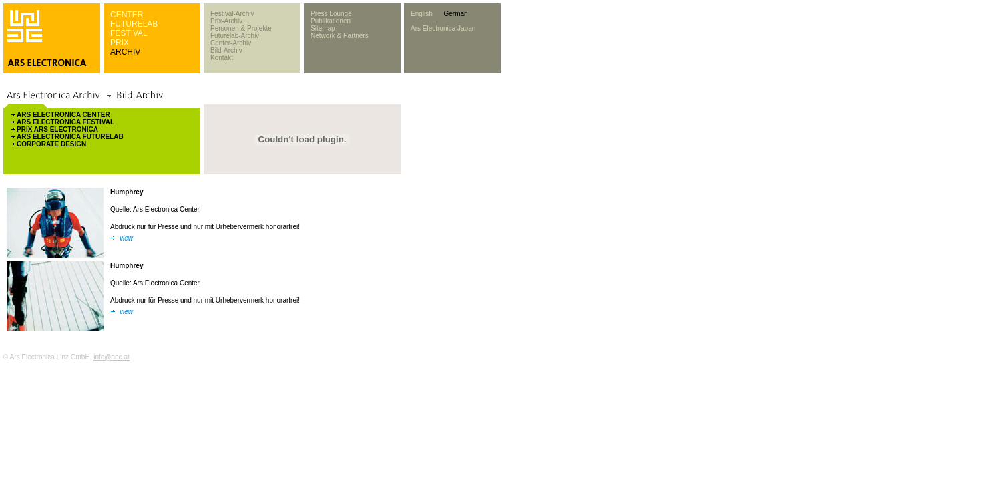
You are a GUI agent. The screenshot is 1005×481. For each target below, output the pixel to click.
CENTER (126, 14)
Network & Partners (340, 35)
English (422, 13)
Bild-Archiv (226, 50)
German (455, 13)
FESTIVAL (129, 33)
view (126, 238)
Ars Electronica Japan (443, 28)
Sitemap (323, 28)
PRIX (119, 42)
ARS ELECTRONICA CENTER (63, 114)
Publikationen (331, 21)
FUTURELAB (134, 24)
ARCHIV (125, 52)
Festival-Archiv (232, 13)
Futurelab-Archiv (234, 35)
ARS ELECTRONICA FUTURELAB (70, 136)
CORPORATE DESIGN (51, 144)
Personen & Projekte (241, 28)
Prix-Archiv (226, 21)
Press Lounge (331, 13)
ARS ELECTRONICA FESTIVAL (65, 122)
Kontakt (221, 57)
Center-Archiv (230, 43)
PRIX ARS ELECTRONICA (57, 129)
